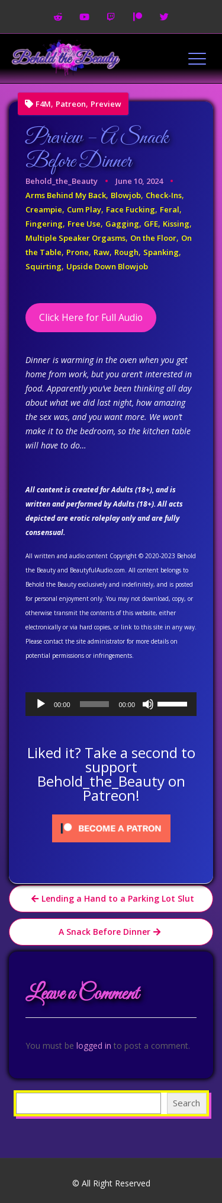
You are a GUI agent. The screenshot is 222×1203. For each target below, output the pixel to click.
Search (186, 1103)
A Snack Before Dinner (104, 931)
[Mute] (148, 704)
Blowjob (126, 195)
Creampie (43, 209)
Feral (169, 209)
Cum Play (84, 209)
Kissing (176, 223)
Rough (126, 252)
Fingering (44, 223)
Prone (77, 252)
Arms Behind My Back (65, 195)
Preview (106, 104)
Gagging (122, 223)
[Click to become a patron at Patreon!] (111, 827)
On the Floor (153, 238)
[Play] (41, 704)
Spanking (161, 252)
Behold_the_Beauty (61, 181)
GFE (151, 223)
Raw (102, 252)
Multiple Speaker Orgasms (75, 238)
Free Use (84, 223)
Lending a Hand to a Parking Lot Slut (117, 898)
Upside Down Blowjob (107, 266)
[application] (111, 704)
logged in (93, 1045)
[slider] (95, 704)
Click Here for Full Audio (91, 317)
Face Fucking (130, 209)
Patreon (71, 104)
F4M (43, 104)
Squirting (43, 266)
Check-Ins (164, 195)
